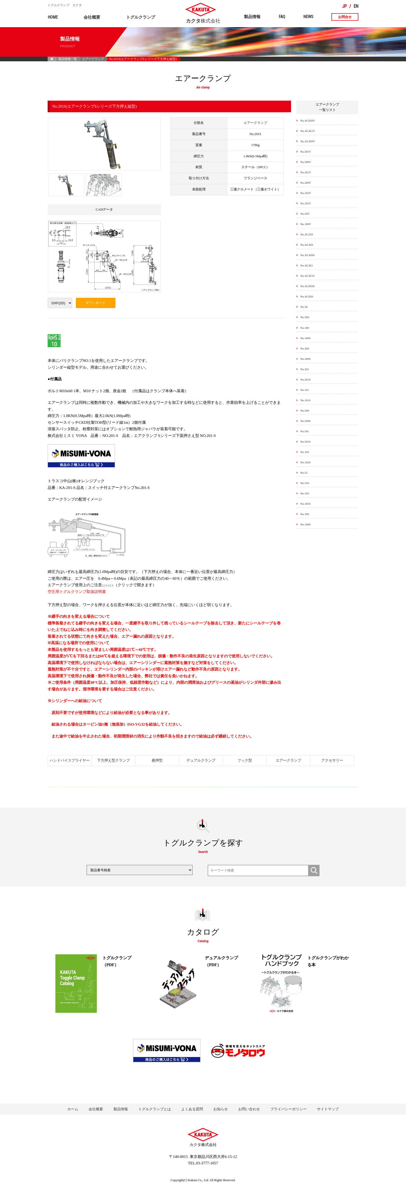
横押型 (157, 760)
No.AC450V (307, 141)
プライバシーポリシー (288, 1109)
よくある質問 (192, 1109)
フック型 (244, 760)
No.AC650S (307, 286)
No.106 (304, 514)
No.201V (305, 172)
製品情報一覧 (67, 59)
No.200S (305, 358)
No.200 (304, 348)
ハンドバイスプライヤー (70, 760)
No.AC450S (307, 255)
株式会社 (203, 18)
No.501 (304, 431)
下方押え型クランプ (113, 760)
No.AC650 (306, 296)
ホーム (72, 1109)
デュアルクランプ (200, 760)
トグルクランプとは (154, 1109)
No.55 (304, 472)
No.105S (305, 503)
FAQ (282, 16)
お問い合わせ (249, 1109)
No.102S (305, 462)
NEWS (308, 16)
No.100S (305, 338)
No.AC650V (307, 120)
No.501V (305, 151)
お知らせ (220, 1109)
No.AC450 (306, 244)
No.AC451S (307, 275)
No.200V (305, 182)
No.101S (305, 400)
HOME (53, 17)
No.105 (304, 493)
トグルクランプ (140, 17)
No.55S (304, 483)
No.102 (304, 451)
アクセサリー (332, 760)
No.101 (304, 389)
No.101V (305, 203)
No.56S (304, 317)
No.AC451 (306, 265)
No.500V (305, 161)
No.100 (304, 327)
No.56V (305, 213)
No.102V (305, 193)
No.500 (304, 410)
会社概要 (92, 17)
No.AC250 (306, 234)
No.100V (305, 224)
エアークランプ (93, 59)
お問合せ (345, 17)
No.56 (304, 306)
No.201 (304, 369)
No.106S (305, 524)
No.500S (305, 420)
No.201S (305, 379)
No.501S (305, 441)
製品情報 (252, 16)
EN (356, 6)
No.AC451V (307, 130)
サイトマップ (328, 1109)
